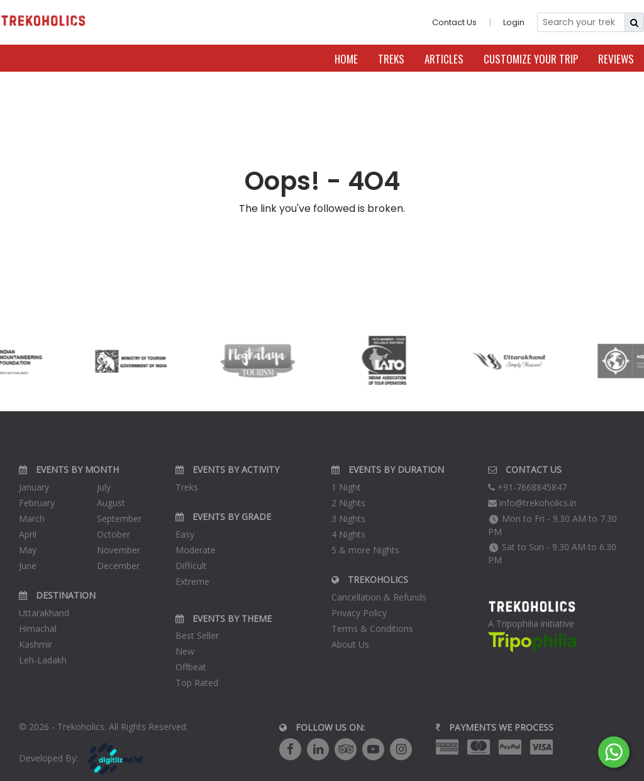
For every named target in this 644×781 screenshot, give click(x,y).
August (111, 503)
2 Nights (348, 503)
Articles (444, 59)
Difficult (191, 566)
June (27, 566)
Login (514, 22)
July (104, 487)
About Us (350, 644)
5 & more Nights (365, 550)
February (37, 503)
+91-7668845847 (527, 487)
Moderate (195, 550)
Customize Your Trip (531, 59)
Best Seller (197, 635)
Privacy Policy (359, 613)
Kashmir (35, 644)
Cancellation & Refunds (378, 597)
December (118, 566)
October (113, 534)
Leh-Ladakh (43, 660)
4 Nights (348, 534)
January (34, 487)
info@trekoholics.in (532, 503)
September (119, 518)
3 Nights (348, 518)
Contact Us (454, 22)
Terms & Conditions (372, 628)
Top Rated (196, 683)
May (27, 550)
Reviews (616, 59)
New (184, 651)
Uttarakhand (44, 613)
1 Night (346, 487)
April (27, 534)
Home (346, 59)
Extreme (192, 581)
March (32, 518)
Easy (184, 534)
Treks (391, 59)
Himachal (38, 628)
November (118, 550)
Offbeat (190, 667)
